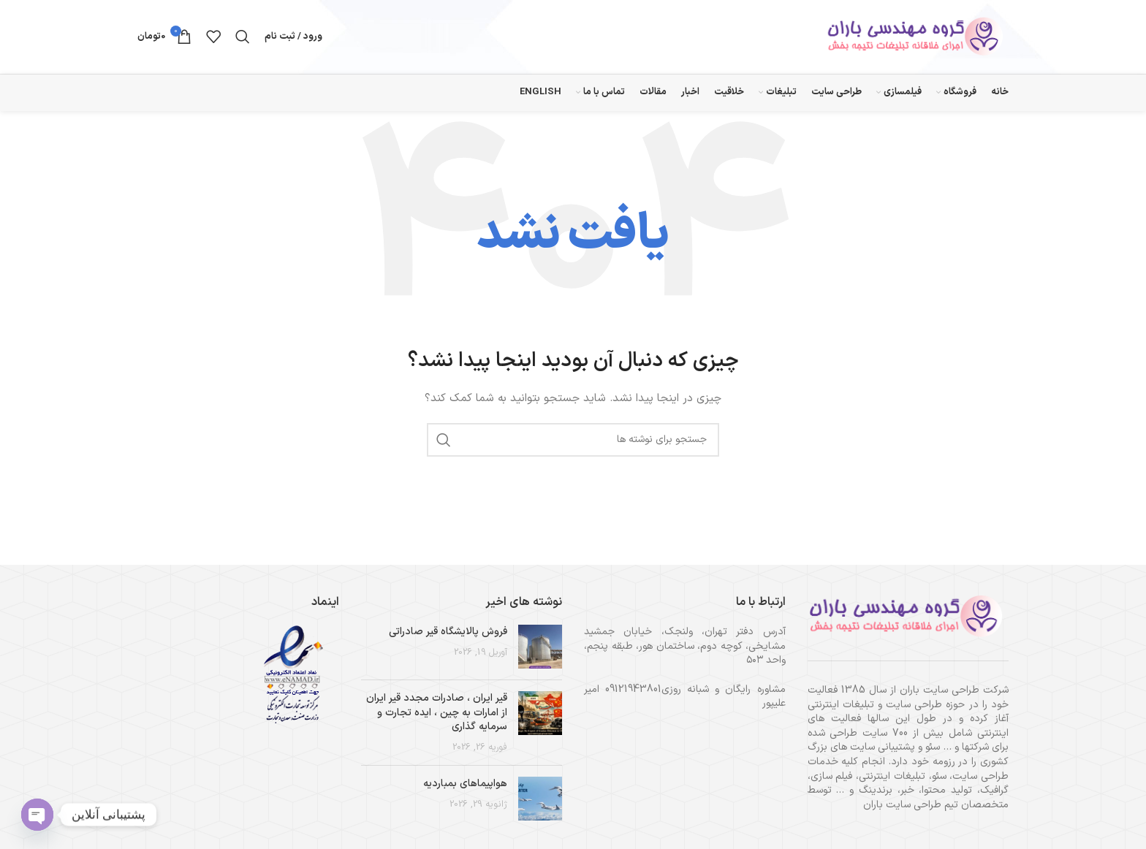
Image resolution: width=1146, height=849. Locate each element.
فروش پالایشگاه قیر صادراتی (448, 633)
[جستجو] (242, 38)
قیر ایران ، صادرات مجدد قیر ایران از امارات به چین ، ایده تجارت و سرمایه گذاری (436, 714)
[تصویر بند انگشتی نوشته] (540, 649)
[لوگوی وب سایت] (917, 37)
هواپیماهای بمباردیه (465, 786)
